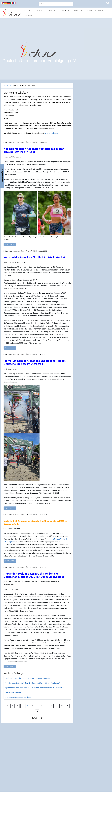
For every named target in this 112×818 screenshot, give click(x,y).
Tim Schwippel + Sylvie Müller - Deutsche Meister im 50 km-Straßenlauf (32, 683)
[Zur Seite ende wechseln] (37, 712)
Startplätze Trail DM (13, 692)
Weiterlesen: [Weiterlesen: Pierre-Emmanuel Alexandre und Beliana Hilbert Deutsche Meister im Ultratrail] (9, 508)
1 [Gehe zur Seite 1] (17, 706)
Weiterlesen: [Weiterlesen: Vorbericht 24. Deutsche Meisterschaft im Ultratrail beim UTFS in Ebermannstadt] (9, 561)
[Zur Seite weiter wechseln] (67, 706)
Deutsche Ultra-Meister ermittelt (18, 697)
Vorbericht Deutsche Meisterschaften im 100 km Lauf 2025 (27, 678)
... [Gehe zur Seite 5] (37, 706)
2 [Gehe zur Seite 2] (22, 706)
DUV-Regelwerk (51, 133)
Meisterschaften (18, 142)
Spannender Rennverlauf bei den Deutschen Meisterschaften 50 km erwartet (34, 688)
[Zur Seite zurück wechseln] (12, 706)
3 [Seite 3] (27, 706)
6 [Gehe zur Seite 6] (41, 706)
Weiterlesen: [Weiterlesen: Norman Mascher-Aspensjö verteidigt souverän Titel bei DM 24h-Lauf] (9, 245)
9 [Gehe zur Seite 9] (56, 706)
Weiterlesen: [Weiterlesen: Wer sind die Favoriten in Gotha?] (9, 348)
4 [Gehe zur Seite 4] (32, 706)
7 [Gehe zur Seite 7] (46, 706)
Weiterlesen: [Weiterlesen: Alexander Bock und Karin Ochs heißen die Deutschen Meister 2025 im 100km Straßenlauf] (9, 666)
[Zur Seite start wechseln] (7, 706)
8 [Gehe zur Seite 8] (51, 706)
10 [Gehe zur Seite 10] (62, 706)
